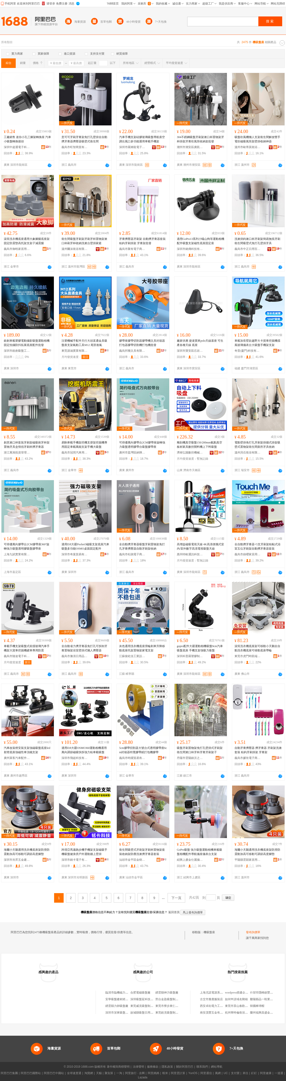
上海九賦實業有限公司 (17, 554)
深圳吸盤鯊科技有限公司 (146, 999)
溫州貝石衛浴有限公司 (248, 452)
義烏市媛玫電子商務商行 (248, 758)
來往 (245, 1073)
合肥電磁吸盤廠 (140, 992)
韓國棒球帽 (257, 1006)
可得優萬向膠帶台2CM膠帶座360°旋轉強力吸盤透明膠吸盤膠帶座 (26, 546)
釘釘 (254, 1073)
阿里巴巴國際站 (31, 1073)
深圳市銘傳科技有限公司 (190, 249)
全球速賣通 (74, 1073)
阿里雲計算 (178, 1073)
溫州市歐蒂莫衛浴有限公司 (248, 147)
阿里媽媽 (153, 1073)
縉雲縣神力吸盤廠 (166, 992)
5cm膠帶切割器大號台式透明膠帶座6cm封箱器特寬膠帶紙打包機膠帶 (143, 750)
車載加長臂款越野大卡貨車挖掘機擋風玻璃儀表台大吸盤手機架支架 (257, 343)
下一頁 (176, 898)
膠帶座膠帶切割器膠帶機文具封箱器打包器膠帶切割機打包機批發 (142, 343)
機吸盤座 (209, 932)
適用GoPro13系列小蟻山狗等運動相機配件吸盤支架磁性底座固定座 (200, 241)
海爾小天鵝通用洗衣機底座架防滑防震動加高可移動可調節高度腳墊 (27, 852)
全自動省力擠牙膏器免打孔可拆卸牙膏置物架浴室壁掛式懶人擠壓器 (84, 648)
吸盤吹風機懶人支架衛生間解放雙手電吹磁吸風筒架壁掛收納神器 (257, 139)
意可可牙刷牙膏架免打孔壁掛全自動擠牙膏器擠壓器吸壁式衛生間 (84, 139)
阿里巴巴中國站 (54, 1073)
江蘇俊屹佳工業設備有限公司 (132, 656)
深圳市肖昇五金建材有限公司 (17, 859)
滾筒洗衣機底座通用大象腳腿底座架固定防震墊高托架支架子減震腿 (27, 241)
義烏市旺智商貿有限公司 (74, 147)
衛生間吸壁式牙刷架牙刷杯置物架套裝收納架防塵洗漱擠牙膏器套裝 (142, 852)
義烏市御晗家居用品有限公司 (17, 249)
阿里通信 (206, 1073)
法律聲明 (138, 1066)
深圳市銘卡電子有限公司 (74, 859)
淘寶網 (88, 1073)
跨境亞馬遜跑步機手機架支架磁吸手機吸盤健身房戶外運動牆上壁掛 (84, 852)
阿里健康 (265, 1073)
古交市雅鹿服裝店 (211, 999)
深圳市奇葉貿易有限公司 (74, 554)
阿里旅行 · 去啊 (135, 1073)
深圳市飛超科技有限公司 (74, 758)
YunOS (192, 1073)
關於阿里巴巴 (184, 1066)
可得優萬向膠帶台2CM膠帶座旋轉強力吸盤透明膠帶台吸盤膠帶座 (142, 444)
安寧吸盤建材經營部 (118, 999)
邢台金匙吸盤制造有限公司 (172, 999)
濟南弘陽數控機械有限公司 (190, 452)
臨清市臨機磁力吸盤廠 (119, 992)
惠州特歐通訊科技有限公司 (190, 554)
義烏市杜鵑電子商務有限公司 (132, 554)
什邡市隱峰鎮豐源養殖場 (265, 992)
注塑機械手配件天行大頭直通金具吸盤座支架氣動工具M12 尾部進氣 (84, 343)
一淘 (119, 1073)
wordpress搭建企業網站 (239, 992)
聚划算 (109, 1073)
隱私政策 (167, 1066)
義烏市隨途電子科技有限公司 (17, 656)
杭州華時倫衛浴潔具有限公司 (243, 1012)
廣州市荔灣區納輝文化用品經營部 (132, 452)
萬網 (218, 1073)
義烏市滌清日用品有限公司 (74, 656)
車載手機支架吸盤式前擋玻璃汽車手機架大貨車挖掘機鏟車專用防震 (27, 648)
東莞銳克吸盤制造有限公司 (172, 1012)
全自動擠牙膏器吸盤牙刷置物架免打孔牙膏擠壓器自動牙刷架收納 (142, 546)
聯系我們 (202, 1066)
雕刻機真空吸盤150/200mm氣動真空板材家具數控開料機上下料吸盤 (199, 444)
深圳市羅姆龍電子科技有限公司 (132, 147)
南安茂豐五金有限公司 (214, 1012)
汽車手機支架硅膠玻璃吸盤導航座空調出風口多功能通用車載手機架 (142, 139)
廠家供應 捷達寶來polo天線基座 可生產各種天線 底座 (200, 343)
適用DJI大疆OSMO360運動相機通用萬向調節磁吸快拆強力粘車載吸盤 (84, 750)
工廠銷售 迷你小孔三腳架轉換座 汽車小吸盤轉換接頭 (27, 139)
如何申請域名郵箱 (236, 999)
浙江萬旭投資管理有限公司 (17, 452)
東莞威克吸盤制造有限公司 (147, 1006)
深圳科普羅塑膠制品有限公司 (190, 656)
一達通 (279, 1073)
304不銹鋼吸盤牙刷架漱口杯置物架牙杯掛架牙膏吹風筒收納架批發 (200, 139)
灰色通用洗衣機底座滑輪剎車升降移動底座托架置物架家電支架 (142, 648)
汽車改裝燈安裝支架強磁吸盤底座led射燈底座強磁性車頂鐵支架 (27, 750)
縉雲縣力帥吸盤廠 (116, 1006)
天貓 (99, 1073)
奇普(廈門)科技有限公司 (248, 350)
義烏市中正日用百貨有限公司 (248, 249)
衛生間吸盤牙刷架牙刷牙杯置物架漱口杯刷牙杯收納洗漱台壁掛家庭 (84, 241)
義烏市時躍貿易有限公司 (132, 758)
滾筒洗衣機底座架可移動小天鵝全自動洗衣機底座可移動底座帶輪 (257, 648)
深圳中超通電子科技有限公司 (17, 147)
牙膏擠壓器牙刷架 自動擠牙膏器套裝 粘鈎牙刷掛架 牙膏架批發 (142, 241)
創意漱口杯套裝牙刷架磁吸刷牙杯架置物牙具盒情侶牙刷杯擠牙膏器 (27, 444)
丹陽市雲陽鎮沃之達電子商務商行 (190, 758)
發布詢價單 (253, 932)
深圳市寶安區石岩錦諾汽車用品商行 (190, 350)
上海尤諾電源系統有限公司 (217, 992)
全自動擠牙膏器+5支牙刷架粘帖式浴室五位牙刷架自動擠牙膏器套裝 (258, 546)
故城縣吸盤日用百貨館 (144, 1012)
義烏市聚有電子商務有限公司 (132, 249)
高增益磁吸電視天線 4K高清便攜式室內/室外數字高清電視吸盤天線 (200, 546)
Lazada (142, 1077)
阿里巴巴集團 (9, 1073)
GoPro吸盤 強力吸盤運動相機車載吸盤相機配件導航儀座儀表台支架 (199, 852)
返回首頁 (174, 912)
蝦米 (165, 1073)
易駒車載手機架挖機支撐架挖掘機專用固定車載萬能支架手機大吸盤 (84, 444)
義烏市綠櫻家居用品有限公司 (248, 554)
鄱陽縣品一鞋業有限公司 (265, 999)
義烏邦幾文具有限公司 (132, 350)
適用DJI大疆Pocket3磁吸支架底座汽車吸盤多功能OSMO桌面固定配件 (85, 546)
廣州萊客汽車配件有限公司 (17, 758)
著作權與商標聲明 (118, 1066)
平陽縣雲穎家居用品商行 (248, 859)
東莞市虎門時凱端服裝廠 (248, 656)
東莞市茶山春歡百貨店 (239, 1006)
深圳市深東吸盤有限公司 (121, 1012)
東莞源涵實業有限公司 (74, 350)
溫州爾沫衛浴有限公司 (74, 249)
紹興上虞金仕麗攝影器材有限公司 (190, 859)
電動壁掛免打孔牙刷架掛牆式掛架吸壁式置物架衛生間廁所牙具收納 (257, 444)
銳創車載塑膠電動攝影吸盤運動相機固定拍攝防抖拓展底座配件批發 (27, 343)
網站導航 (216, 1066)
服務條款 (152, 1066)
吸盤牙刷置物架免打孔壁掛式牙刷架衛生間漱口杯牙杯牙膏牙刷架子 (200, 750)
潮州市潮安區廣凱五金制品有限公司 (190, 147)
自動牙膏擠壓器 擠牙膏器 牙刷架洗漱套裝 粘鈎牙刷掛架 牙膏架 (258, 750)
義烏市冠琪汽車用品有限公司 (74, 452)
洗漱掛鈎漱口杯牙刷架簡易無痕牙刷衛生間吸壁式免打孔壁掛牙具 (257, 241)
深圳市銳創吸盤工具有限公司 (17, 350)
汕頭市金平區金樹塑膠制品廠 (132, 859)
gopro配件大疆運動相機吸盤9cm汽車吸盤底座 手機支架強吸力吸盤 (200, 648)
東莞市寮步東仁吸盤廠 (169, 1006)
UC (226, 1073)
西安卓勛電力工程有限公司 (217, 1006)
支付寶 (235, 1073)
